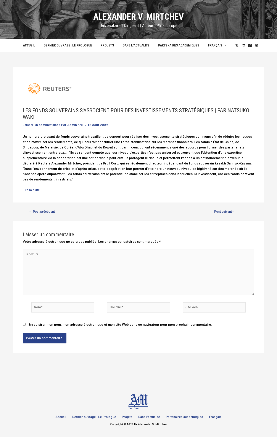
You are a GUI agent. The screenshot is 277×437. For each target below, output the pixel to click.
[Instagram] (250, 46)
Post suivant (224, 211)
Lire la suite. (32, 190)
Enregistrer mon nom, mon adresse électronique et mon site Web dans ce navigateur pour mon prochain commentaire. (120, 327)
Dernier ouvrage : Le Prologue (71, 45)
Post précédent (43, 211)
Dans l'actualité (135, 45)
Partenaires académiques (175, 45)
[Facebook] (243, 46)
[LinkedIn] (237, 46)
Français (210, 45)
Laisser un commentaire (41, 125)
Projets (108, 45)
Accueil (34, 45)
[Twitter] (230, 46)
